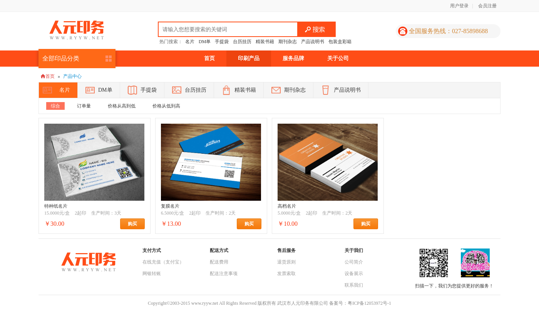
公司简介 (354, 262)
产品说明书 (312, 41)
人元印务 (76, 30)
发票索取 (286, 273)
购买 (136, 223)
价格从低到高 (166, 106)
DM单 (205, 41)
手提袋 (222, 41)
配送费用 (219, 262)
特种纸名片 (55, 206)
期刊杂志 (287, 41)
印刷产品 (248, 58)
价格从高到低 (122, 106)
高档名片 (287, 206)
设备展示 (354, 273)
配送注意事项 (224, 273)
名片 (189, 41)
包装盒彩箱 (340, 41)
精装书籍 (265, 41)
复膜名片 (170, 206)
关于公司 (338, 58)
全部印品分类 (60, 58)
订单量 (84, 106)
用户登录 (459, 5)
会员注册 (487, 5)
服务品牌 (293, 58)
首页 (209, 58)
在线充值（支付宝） (163, 262)
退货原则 (286, 262)
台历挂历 (242, 41)
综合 (55, 106)
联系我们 (354, 285)
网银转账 (151, 273)
